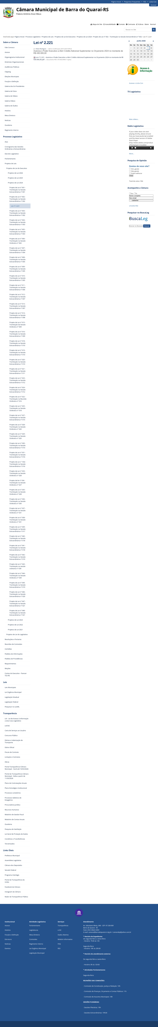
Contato (122, 24)
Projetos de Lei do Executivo (65, 37)
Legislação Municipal (36, 953)
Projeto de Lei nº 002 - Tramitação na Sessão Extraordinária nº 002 (117, 37)
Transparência (10, 713)
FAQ (59, 944)
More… (131, 154)
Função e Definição (12, 935)
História (7, 930)
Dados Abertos (63, 935)
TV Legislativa (134, 91)
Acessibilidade (110, 24)
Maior (147, 24)
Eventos (7, 948)
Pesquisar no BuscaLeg (138, 212)
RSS (144, 2)
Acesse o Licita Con (136, 83)
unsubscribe (133, 206)
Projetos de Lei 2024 (84, 37)
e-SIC (59, 930)
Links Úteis (8, 850)
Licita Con (152, 2)
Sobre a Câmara (10, 42)
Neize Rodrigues (41, 49)
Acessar (153, 5)
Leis (5, 682)
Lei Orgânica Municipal (37, 948)
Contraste (131, 24)
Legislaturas (33, 930)
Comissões (33, 939)
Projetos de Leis (47, 37)
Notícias (8, 944)
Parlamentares (34, 925)
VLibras (140, 24)
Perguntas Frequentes (132, 2)
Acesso (7, 925)
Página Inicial (116, 2)
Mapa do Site (97, 24)
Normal (153, 24)
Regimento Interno (36, 944)
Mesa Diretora (34, 935)
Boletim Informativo (65, 939)
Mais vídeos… (134, 119)
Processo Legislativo (33, 37)
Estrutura (8, 939)
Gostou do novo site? (139, 166)
